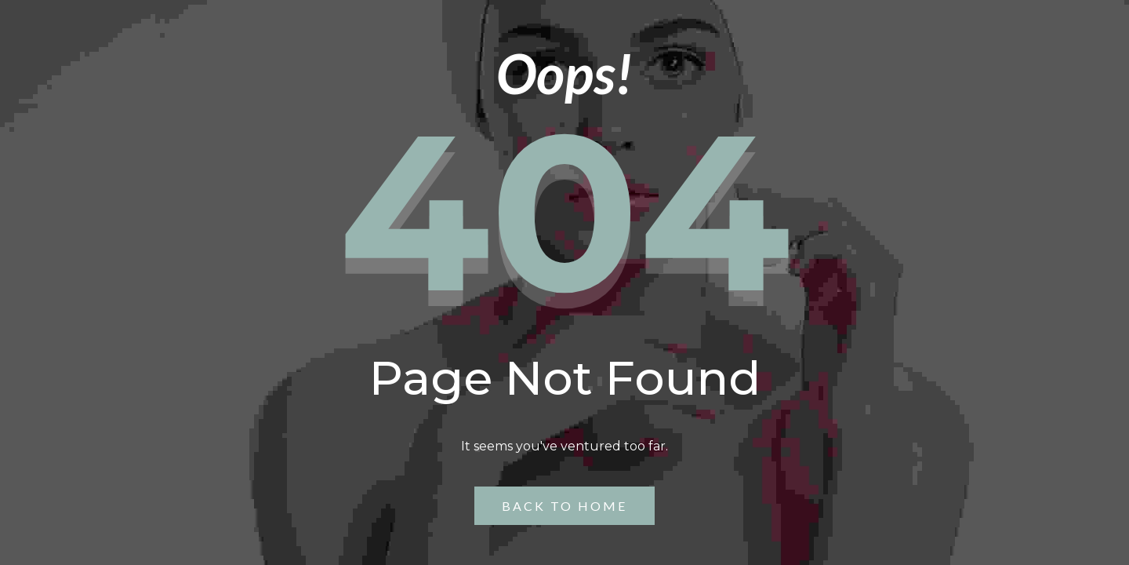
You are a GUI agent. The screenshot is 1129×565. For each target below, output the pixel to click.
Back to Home (564, 505)
